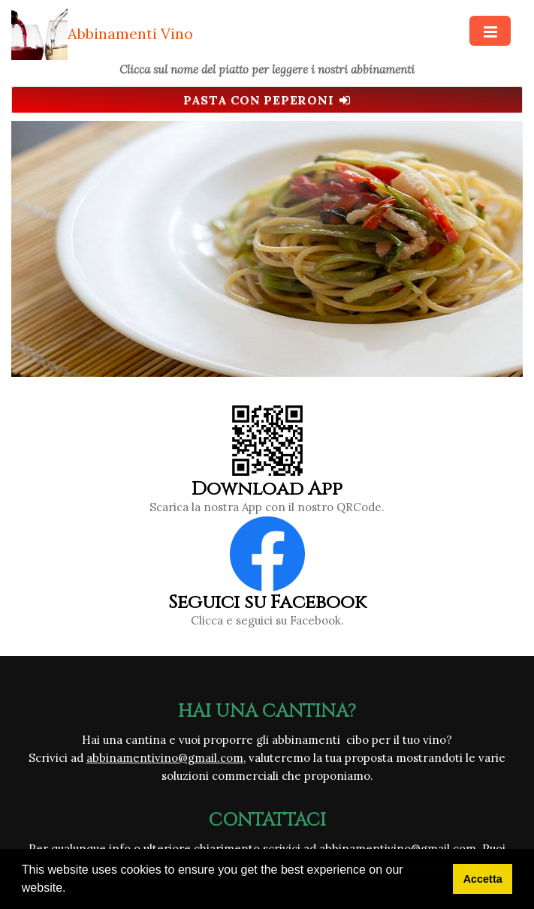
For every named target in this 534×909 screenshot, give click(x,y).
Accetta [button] (482, 879)
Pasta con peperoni (267, 99)
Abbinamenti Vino (130, 33)
